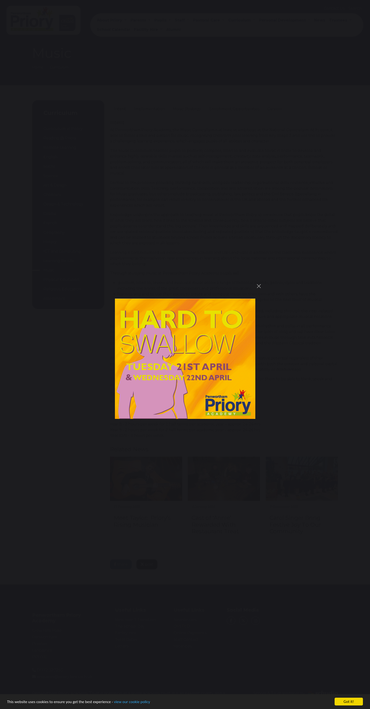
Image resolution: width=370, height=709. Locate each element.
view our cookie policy (132, 701)
